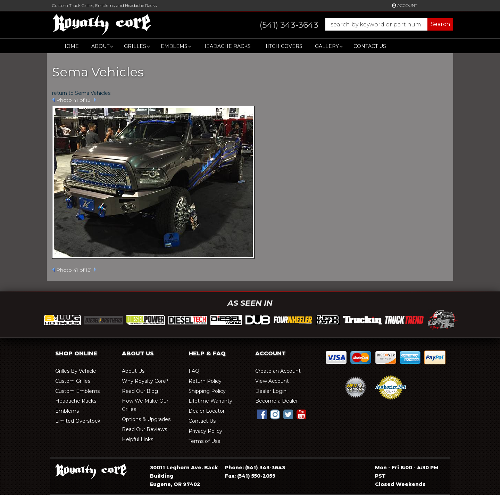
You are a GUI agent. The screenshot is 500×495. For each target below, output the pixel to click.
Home (70, 46)
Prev (53, 100)
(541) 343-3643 (265, 467)
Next (95, 100)
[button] (349, 24)
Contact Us (369, 46)
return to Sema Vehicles (81, 93)
